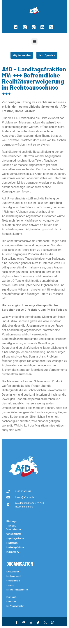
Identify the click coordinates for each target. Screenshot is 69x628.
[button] (34, 41)
